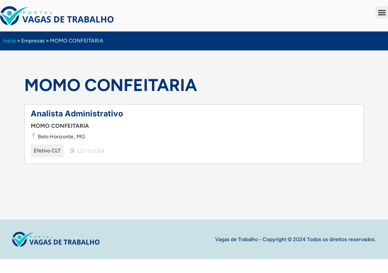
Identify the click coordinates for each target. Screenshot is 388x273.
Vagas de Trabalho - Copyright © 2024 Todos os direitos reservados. (295, 239)
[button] (381, 12)
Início (9, 41)
